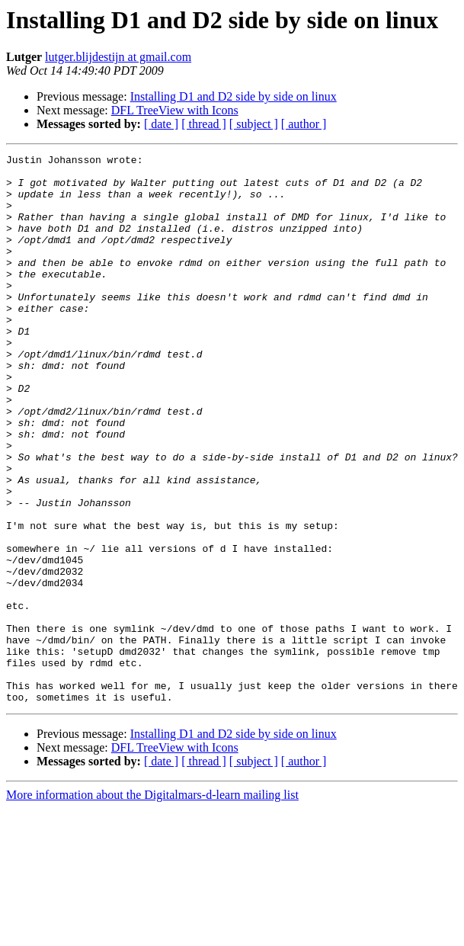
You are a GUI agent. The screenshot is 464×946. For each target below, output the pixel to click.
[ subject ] (253, 123)
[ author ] (304, 123)
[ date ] (161, 123)
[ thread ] (203, 123)
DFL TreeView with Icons (174, 110)
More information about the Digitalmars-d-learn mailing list (152, 904)
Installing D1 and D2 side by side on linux (233, 96)
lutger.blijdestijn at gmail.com (118, 56)
